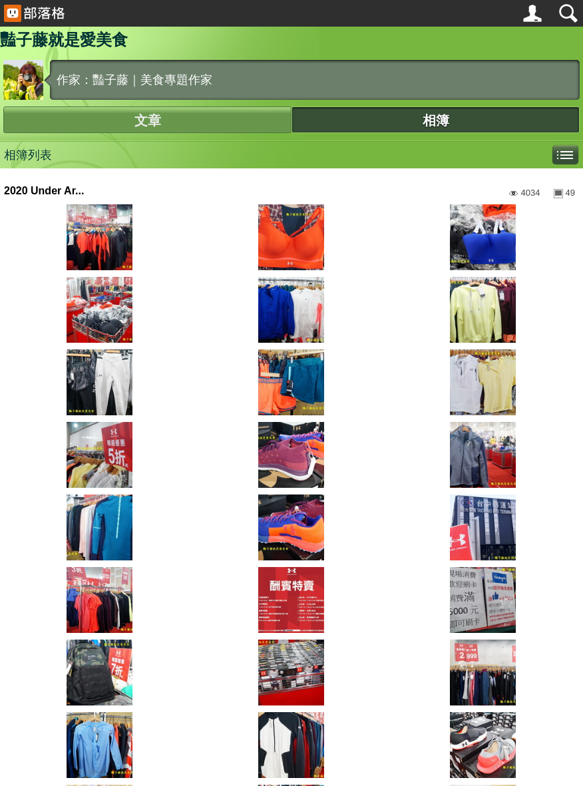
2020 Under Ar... (44, 190)
